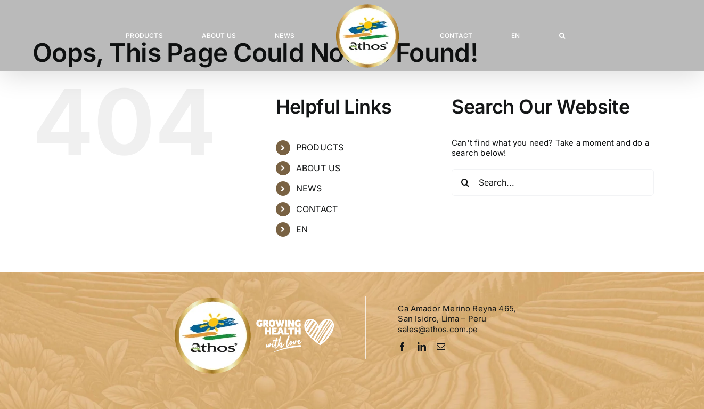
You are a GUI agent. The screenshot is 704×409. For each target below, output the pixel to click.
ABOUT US (318, 168)
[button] (562, 35)
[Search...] (553, 182)
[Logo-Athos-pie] (256, 299)
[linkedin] (422, 346)
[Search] (465, 182)
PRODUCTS (319, 147)
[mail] (441, 346)
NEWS (309, 188)
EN (302, 229)
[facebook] (402, 346)
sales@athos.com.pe (438, 329)
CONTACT (317, 209)
